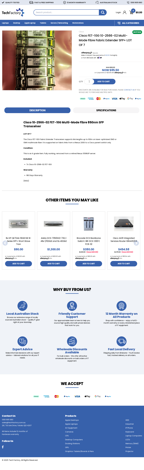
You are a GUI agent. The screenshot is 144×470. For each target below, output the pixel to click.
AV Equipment (71, 428)
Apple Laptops (71, 424)
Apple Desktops (72, 420)
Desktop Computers (74, 439)
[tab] (37, 110)
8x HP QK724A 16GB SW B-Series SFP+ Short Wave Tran (18, 241)
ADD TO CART (103, 81)
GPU (67, 447)
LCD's (128, 439)
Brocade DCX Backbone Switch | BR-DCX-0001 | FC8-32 (89, 241)
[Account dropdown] (121, 12)
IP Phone (129, 428)
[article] (19, 240)
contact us (129, 90)
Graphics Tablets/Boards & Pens (79, 451)
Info (125, 73)
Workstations (78, 23)
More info (95, 53)
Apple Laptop (29, 23)
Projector (129, 451)
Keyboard (130, 432)
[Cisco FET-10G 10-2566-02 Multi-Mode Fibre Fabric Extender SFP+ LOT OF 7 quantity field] (89, 81)
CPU (67, 435)
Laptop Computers (134, 435)
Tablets (43, 23)
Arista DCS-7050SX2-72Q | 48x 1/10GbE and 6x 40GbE (54, 240)
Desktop (16, 23)
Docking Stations (72, 443)
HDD (127, 420)
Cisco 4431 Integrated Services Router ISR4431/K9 (124, 240)
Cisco (81, 31)
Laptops (5, 23)
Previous (5, 243)
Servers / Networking (59, 23)
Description (37, 110)
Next (136, 243)
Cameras (69, 432)
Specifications (106, 110)
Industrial (130, 424)
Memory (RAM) (132, 443)
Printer (128, 447)
